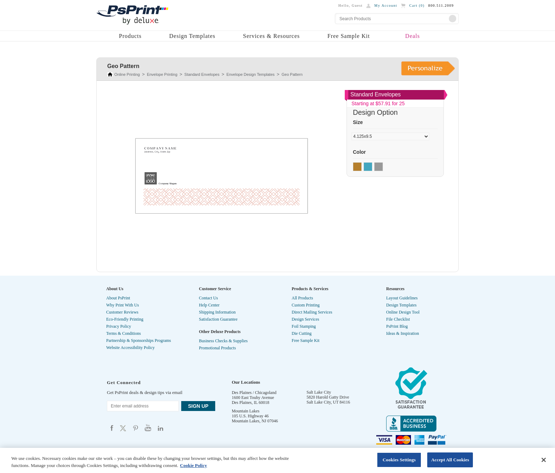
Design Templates (192, 36)
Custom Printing (306, 305)
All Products (302, 297)
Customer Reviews (122, 312)
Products (130, 36)
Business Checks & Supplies (223, 340)
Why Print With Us (122, 305)
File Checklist (398, 319)
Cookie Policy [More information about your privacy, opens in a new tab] (193, 465)
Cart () (416, 5)
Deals (412, 36)
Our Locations (246, 382)
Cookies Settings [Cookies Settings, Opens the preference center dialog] (399, 459)
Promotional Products (217, 347)
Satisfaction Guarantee (218, 319)
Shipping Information (217, 312)
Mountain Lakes (245, 411)
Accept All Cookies (450, 459)
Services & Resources (271, 36)
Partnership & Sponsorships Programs (138, 340)
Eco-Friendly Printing (124, 319)
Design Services (305, 319)
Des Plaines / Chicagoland (254, 392)
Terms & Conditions (123, 333)
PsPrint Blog (397, 326)
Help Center (209, 305)
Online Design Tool (402, 312)
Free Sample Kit (348, 36)
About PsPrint (118, 297)
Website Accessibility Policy (130, 347)
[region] (277, 460)
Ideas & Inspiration (402, 333)
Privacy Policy (118, 326)
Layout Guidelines (402, 297)
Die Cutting (301, 333)
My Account (385, 5)
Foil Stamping (304, 326)
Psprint (112, 428)
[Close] (543, 460)
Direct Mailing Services (312, 312)
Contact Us (208, 297)
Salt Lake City (319, 392)
